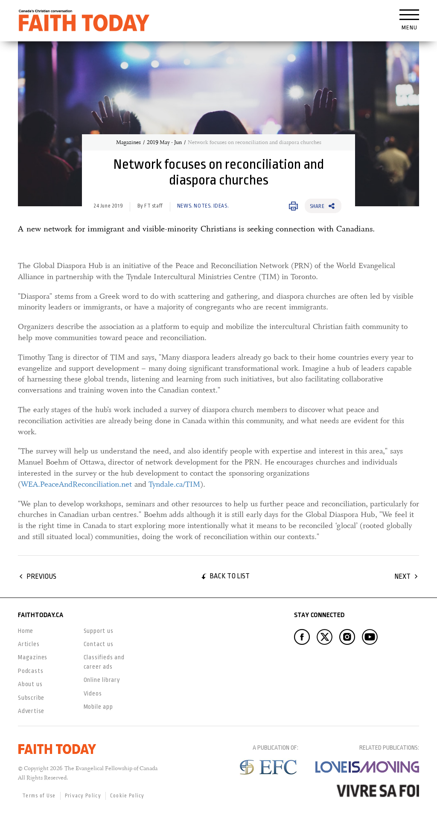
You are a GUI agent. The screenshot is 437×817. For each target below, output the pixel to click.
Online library (102, 679)
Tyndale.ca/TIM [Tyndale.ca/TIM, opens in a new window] (174, 484)
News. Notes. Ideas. (203, 206)
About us (30, 684)
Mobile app (98, 706)
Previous (41, 576)
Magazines (128, 142)
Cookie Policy (127, 796)
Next (402, 576)
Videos (93, 693)
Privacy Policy (83, 796)
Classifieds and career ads (104, 662)
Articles (28, 644)
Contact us (99, 644)
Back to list (230, 576)
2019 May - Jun (164, 142)
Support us (99, 630)
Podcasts (30, 670)
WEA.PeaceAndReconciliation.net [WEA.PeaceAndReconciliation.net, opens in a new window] (76, 484)
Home (25, 630)
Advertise (31, 710)
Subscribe (31, 697)
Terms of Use (39, 796)
